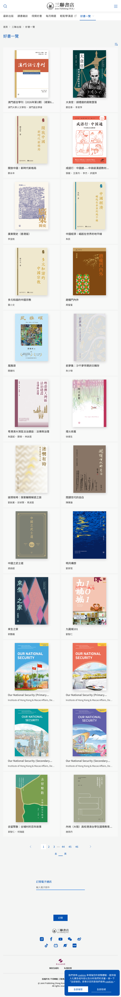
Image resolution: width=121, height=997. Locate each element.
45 (70, 846)
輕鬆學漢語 (66, 16)
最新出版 (8, 16)
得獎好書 (37, 16)
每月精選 (51, 16)
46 (76, 846)
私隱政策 (68, 968)
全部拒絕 (101, 989)
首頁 (5, 26)
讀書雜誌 (22, 16)
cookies (82, 975)
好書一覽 (85, 16)
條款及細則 (54, 968)
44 (63, 846)
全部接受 (78, 989)
